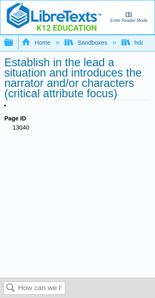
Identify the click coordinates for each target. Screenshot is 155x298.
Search (10, 288)
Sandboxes (86, 42)
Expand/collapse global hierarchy (14, 43)
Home (36, 42)
